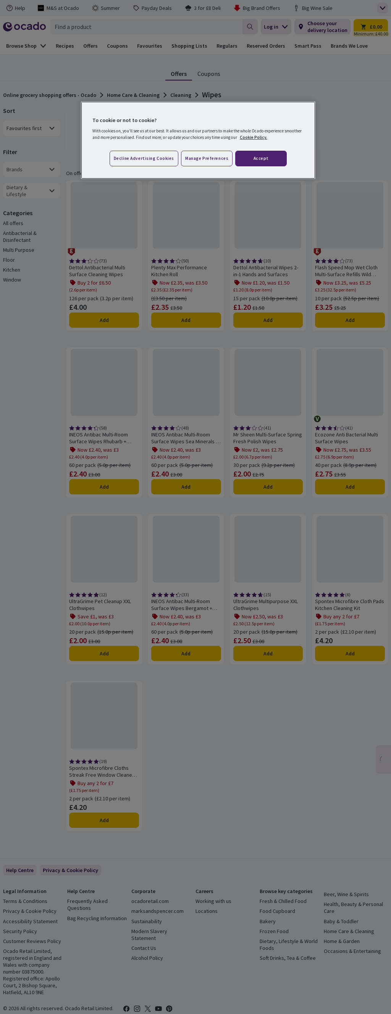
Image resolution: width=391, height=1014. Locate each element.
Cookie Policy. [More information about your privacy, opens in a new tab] (253, 137)
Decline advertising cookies (144, 158)
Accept (261, 158)
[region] (198, 140)
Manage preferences (206, 158)
